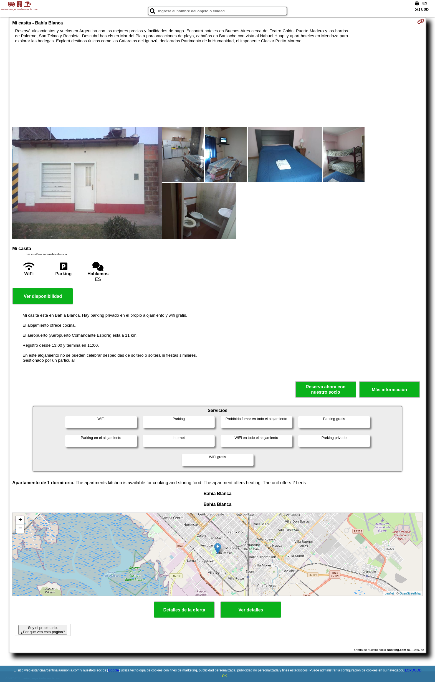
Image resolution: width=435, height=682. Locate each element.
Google (113, 670)
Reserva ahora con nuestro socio (325, 389)
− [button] (20, 528)
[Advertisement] (217, 85)
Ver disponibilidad (43, 296)
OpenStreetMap (410, 593)
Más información (389, 389)
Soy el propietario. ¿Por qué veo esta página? (43, 630)
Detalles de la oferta (184, 610)
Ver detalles (251, 610)
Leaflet (389, 593)
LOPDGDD (413, 670)
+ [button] (20, 520)
